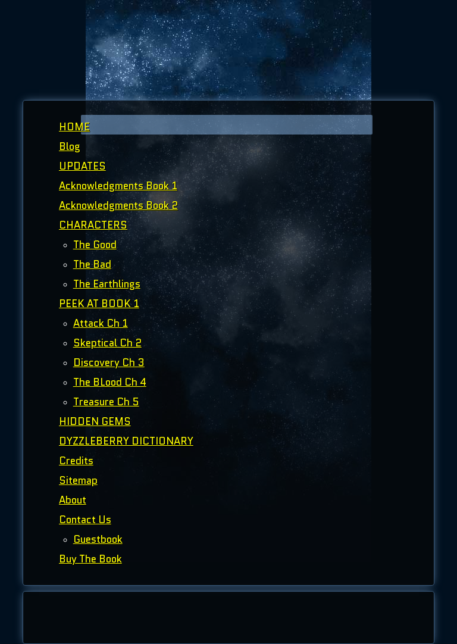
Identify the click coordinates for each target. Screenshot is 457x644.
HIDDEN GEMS (95, 421)
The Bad (92, 264)
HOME (74, 127)
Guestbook (98, 539)
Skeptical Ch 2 (107, 343)
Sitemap (78, 480)
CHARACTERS (93, 225)
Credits (76, 461)
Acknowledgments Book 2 (118, 205)
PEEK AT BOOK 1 (99, 303)
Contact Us (85, 519)
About (72, 500)
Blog (69, 146)
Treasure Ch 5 (106, 402)
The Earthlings (106, 284)
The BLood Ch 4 (109, 382)
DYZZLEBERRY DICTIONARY (126, 441)
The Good (95, 244)
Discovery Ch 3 (109, 362)
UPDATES (82, 166)
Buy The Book (90, 559)
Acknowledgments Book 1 (118, 186)
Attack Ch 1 (100, 323)
